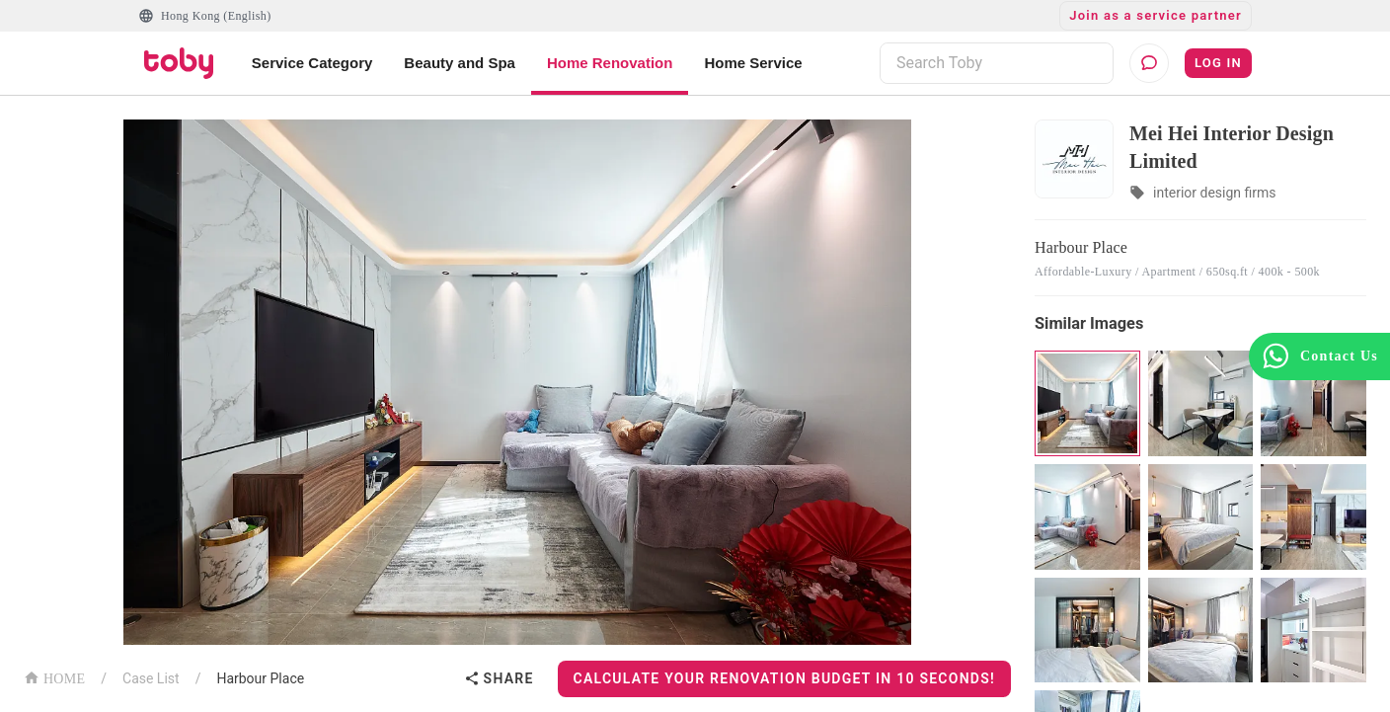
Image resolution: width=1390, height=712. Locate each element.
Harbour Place (260, 678)
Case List (151, 678)
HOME (54, 677)
